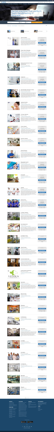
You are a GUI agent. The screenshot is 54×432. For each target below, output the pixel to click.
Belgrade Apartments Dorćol (32, 407)
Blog (44, 2)
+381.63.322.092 (3, 0)
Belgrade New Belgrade (22, 403)
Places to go (9, 25)
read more (23, 67)
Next (46, 31)
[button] (47, 2)
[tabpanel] (13, 31)
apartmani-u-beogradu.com (13, 405)
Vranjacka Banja (40, 409)
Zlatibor (39, 408)
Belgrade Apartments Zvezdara (23, 405)
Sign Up (48, 0)
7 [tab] (28, 33)
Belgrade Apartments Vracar (22, 404)
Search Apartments (40, 2)
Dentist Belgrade (14, 25)
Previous (7, 31)
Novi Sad (39, 410)
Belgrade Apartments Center (22, 402)
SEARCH (37, 22)
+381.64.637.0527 (8, 0)
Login (51, 0)
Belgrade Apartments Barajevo (23, 416)
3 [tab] (25, 33)
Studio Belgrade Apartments (12, 408)
